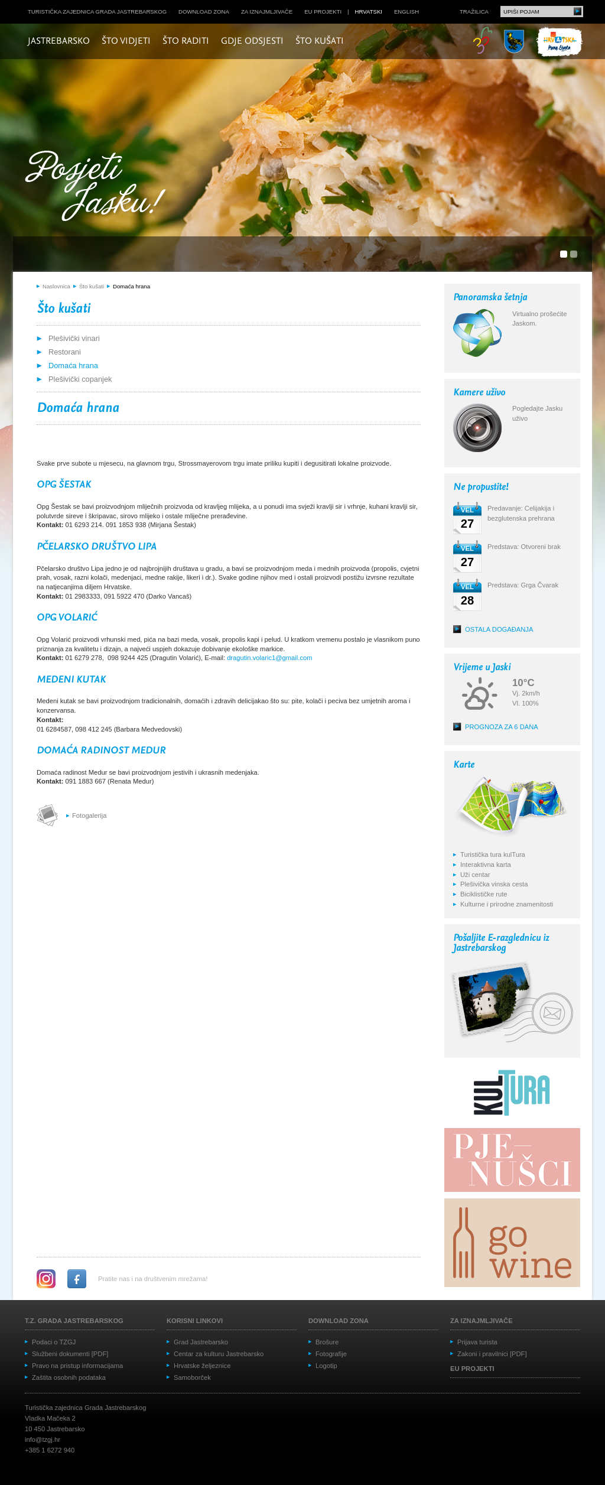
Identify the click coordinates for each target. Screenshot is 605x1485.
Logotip (326, 1365)
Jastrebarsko (59, 41)
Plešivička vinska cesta (494, 884)
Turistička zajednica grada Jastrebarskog (97, 11)
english (406, 11)
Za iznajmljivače (266, 11)
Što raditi (185, 41)
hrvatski (368, 11)
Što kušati (319, 41)
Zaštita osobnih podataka (69, 1377)
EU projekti (322, 11)
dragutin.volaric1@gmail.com (269, 657)
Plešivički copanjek (80, 379)
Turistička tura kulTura (492, 854)
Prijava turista (477, 1342)
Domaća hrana (131, 286)
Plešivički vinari (74, 338)
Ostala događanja (499, 629)
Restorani (64, 351)
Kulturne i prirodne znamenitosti (506, 904)
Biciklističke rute (484, 894)
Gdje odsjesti (252, 41)
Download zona (203, 11)
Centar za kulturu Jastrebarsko (219, 1353)
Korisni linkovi (195, 1320)
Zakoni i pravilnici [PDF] (492, 1353)
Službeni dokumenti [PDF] (70, 1353)
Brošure (327, 1342)
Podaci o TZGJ (54, 1342)
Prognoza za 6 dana (501, 726)
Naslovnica (56, 286)
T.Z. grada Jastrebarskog (74, 1320)
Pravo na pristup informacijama (77, 1365)
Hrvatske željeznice (202, 1365)
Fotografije (331, 1353)
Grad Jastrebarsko (201, 1342)
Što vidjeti (126, 41)
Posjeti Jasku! (99, 188)
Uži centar (475, 874)
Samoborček (192, 1377)
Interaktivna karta (485, 864)
